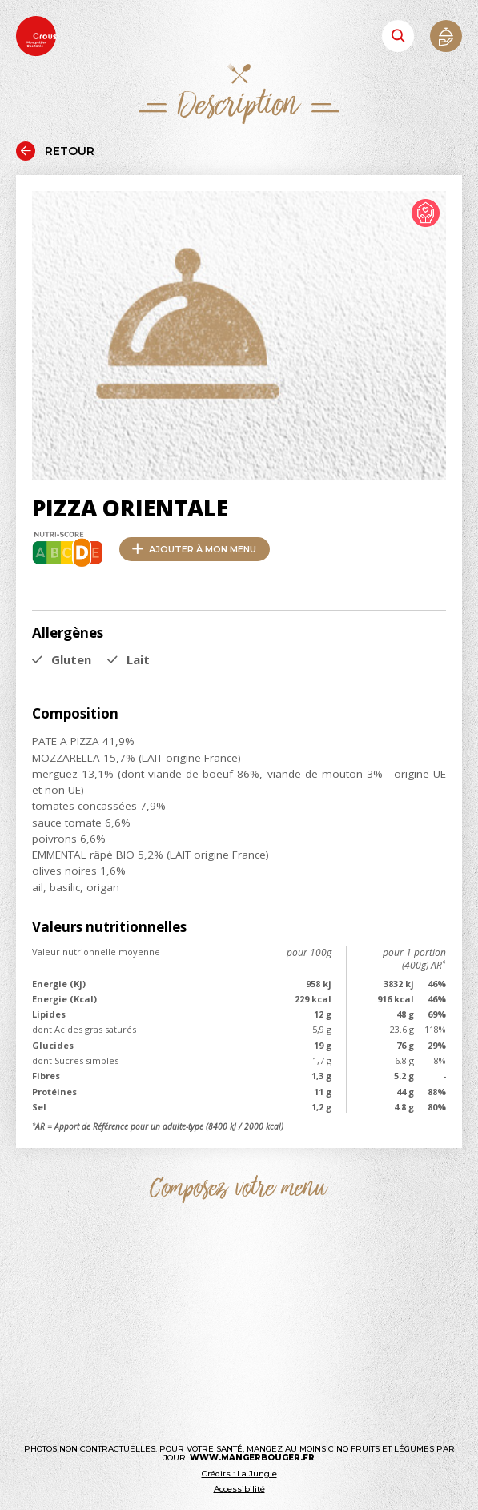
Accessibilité (239, 1489)
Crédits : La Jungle (239, 1473)
